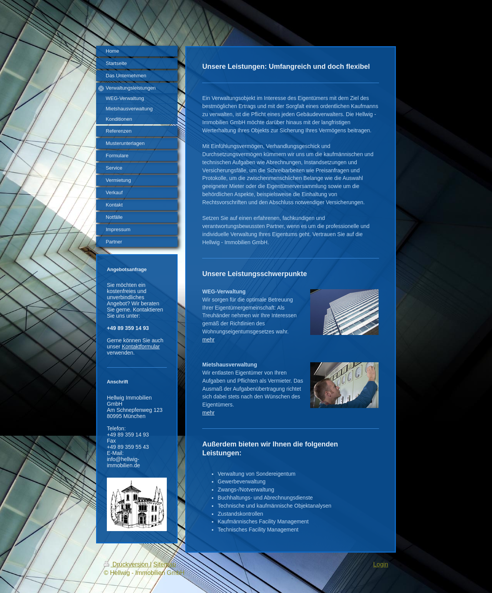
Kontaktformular (141, 346)
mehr (208, 339)
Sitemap (164, 564)
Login (380, 564)
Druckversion (127, 564)
